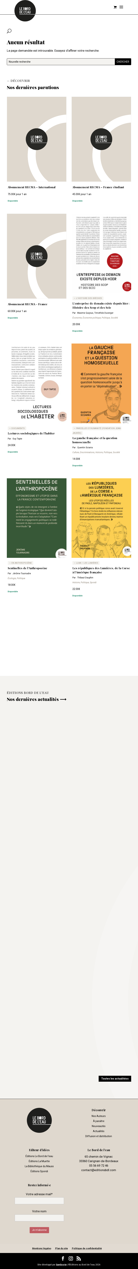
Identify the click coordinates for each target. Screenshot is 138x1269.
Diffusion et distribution (98, 1136)
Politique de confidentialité (87, 1248)
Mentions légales (41, 1248)
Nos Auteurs (99, 1116)
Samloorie (61, 1264)
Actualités (98, 1131)
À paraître (98, 1121)
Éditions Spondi (39, 1171)
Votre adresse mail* (39, 1194)
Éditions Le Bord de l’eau (39, 1156)
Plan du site (61, 1248)
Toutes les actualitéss (115, 1078)
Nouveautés (98, 1126)
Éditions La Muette (39, 1161)
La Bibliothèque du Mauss (39, 1166)
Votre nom (39, 1211)
